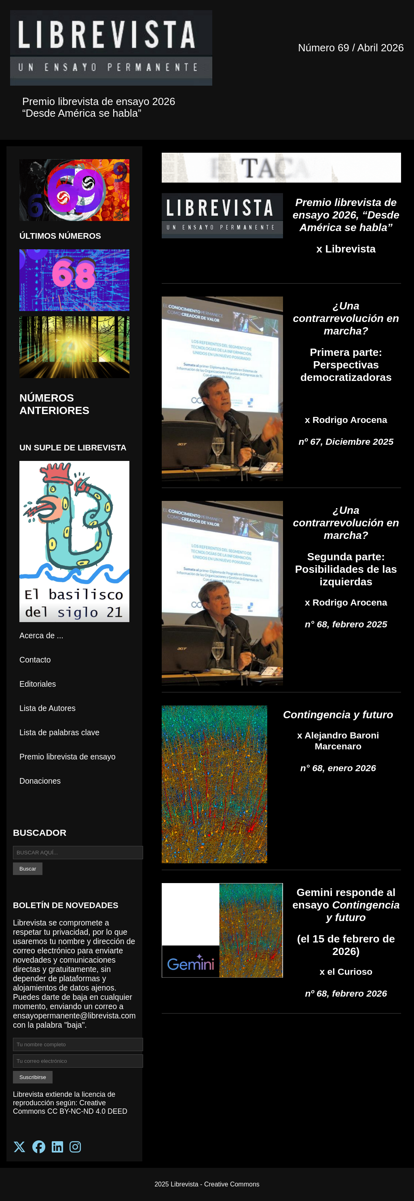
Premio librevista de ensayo (67, 756)
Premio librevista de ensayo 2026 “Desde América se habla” (98, 107)
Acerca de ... (41, 635)
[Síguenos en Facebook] (38, 1147)
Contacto (35, 659)
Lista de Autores (47, 708)
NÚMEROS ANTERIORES (54, 404)
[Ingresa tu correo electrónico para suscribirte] (78, 1061)
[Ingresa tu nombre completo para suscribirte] (78, 1044)
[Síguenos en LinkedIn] (57, 1147)
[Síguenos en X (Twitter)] (19, 1147)
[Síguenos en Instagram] (75, 1147)
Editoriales (37, 683)
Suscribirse (32, 1077)
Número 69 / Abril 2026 (351, 47)
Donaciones (40, 780)
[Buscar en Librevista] (78, 852)
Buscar (27, 869)
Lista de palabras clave (59, 732)
